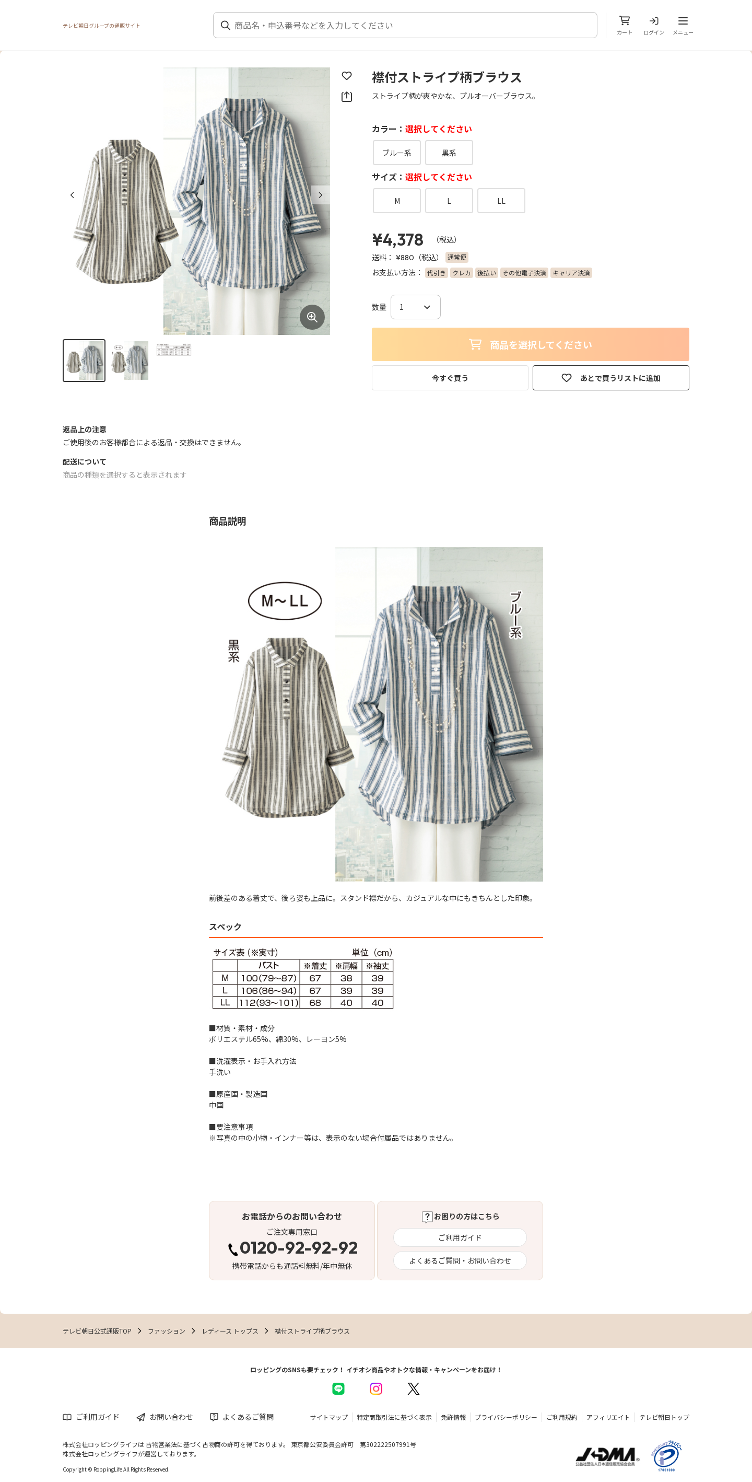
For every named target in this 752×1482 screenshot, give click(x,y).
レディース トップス (230, 1330)
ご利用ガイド (460, 1237)
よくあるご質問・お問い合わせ (460, 1260)
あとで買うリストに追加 (611, 378)
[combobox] (411, 25)
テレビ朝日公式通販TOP (97, 1330)
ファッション (166, 1330)
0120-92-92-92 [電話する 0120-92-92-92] (299, 1249)
